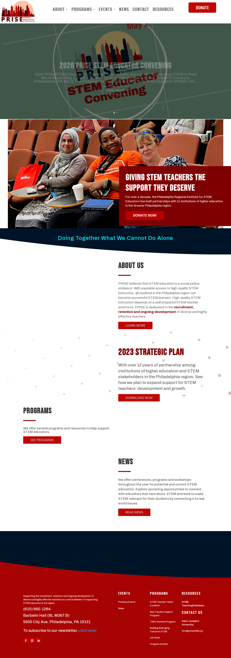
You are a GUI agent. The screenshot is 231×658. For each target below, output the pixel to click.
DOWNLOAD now (138, 398)
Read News (134, 512)
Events (105, 10)
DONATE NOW (144, 215)
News (124, 10)
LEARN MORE (135, 325)
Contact (141, 10)
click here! (88, 630)
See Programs (42, 440)
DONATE (202, 7)
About (59, 10)
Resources (163, 10)
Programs (81, 10)
